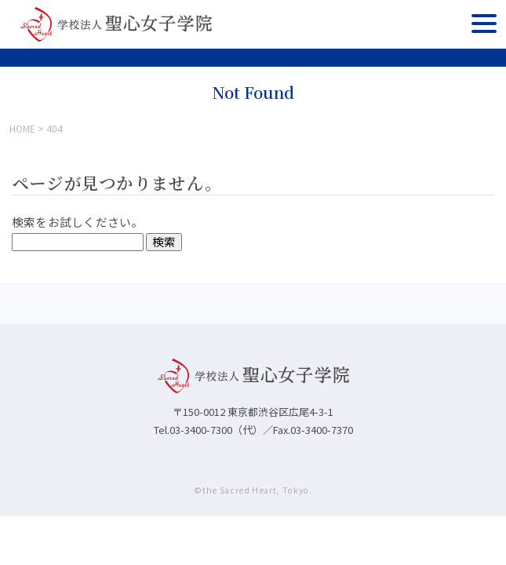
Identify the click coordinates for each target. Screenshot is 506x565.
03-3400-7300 (200, 429)
